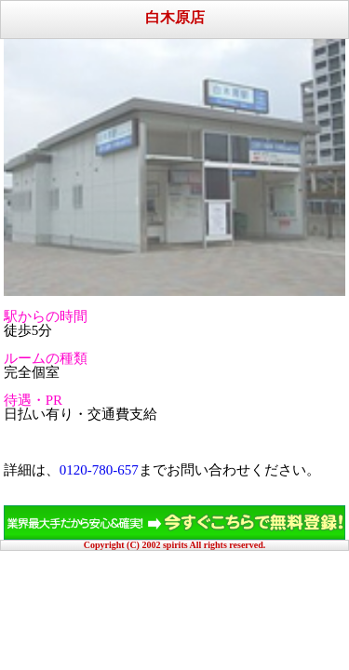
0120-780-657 (99, 469)
